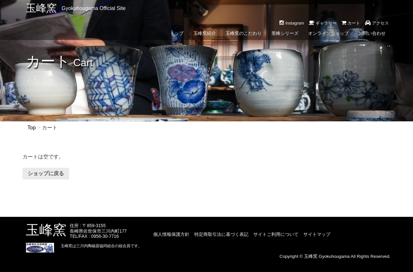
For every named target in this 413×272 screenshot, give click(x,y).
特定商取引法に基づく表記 (221, 234)
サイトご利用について (275, 234)
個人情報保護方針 (171, 234)
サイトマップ (316, 234)
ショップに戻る (46, 173)
